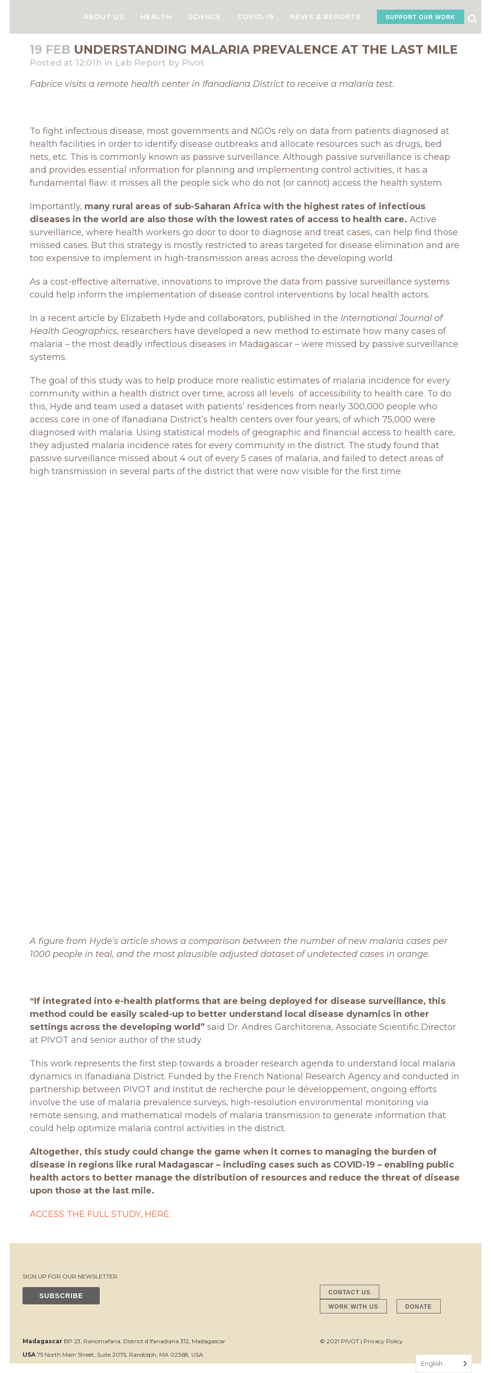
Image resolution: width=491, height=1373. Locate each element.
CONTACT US (349, 1292)
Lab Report (140, 63)
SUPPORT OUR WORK (420, 17)
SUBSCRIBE (61, 1296)
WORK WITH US (353, 1306)
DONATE (418, 1306)
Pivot (193, 63)
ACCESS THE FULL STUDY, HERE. (100, 1214)
